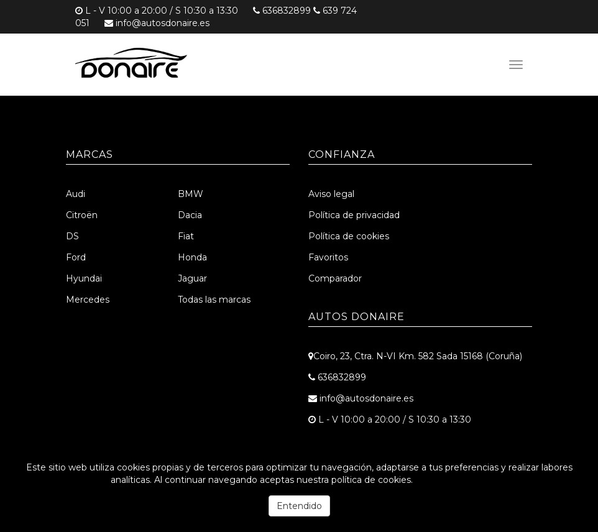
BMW (190, 194)
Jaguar (192, 278)
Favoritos (328, 257)
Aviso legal (331, 194)
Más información (451, 479)
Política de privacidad (354, 215)
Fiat (186, 236)
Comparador (335, 278)
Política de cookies (348, 236)
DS (72, 236)
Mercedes (87, 299)
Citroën (82, 215)
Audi (75, 194)
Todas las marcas (214, 299)
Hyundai (84, 278)
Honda (192, 257)
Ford (76, 257)
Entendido (299, 505)
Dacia (190, 215)
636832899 (286, 10)
